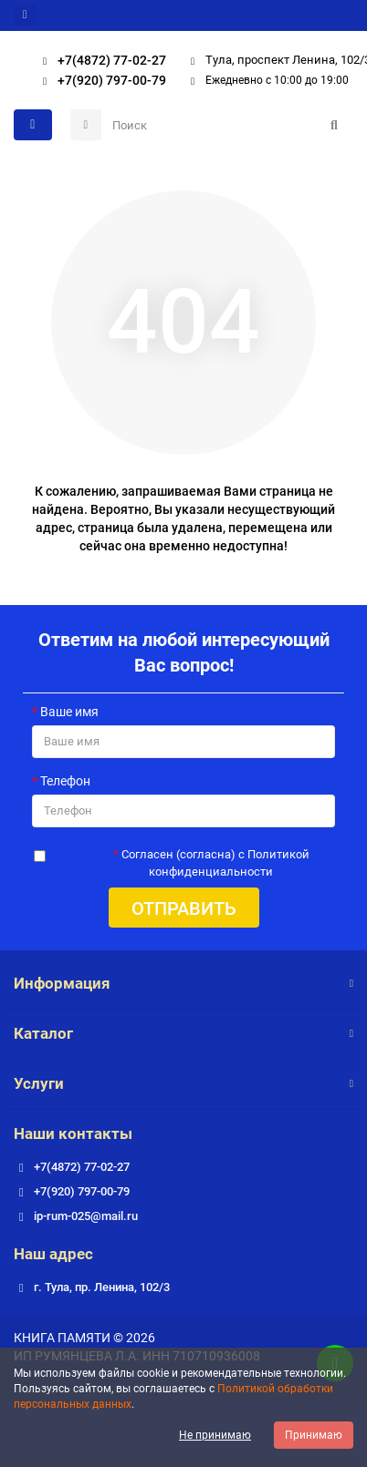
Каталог (183, 1033)
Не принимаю (215, 1435)
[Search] (227, 124)
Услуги (183, 1083)
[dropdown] (25, 15)
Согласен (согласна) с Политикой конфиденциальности (215, 862)
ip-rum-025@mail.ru (86, 1216)
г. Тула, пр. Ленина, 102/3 (102, 1287)
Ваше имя (69, 711)
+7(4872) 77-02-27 (99, 60)
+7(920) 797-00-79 (99, 80)
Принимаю (313, 1435)
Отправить (183, 908)
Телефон (65, 781)
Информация (183, 983)
